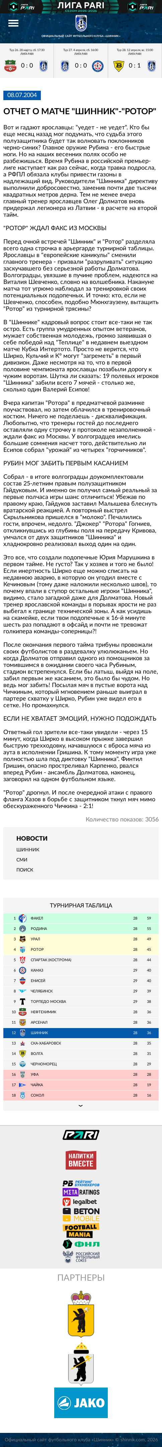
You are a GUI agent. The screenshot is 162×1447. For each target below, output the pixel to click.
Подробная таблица (81, 1106)
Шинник (27, 850)
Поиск (24, 870)
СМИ (21, 860)
